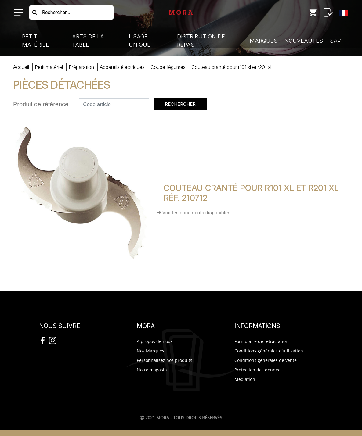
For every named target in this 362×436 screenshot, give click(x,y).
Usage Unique (139, 40)
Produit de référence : (42, 104)
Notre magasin (152, 370)
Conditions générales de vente (265, 360)
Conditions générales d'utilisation (268, 351)
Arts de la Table (88, 40)
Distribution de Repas (201, 40)
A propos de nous (155, 341)
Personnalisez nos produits (164, 360)
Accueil (21, 67)
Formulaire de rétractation (261, 341)
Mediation (244, 379)
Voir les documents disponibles (193, 213)
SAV (335, 41)
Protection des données (258, 370)
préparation (81, 67)
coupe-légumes (168, 67)
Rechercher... (56, 12)
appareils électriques (122, 67)
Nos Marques (150, 351)
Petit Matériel (35, 40)
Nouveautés (303, 41)
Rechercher (180, 104)
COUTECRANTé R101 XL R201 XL (231, 67)
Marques (263, 41)
